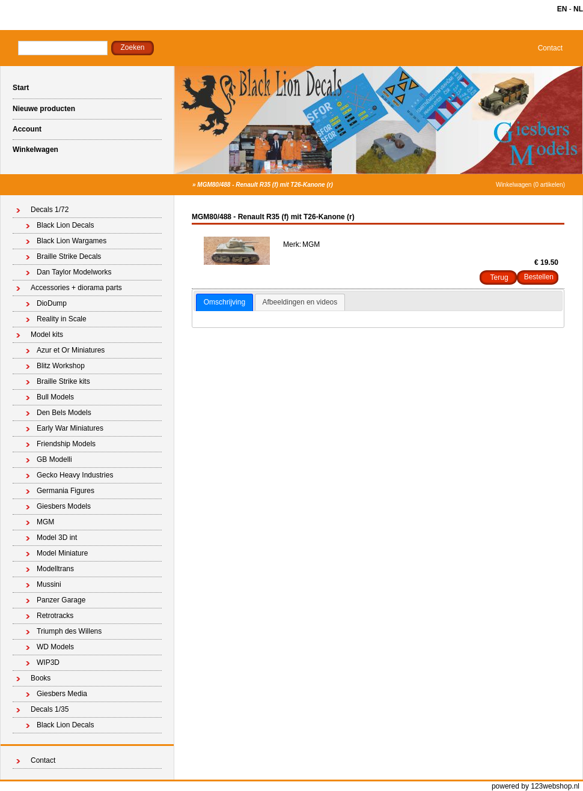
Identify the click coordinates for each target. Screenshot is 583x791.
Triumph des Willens (69, 631)
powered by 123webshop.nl (535, 786)
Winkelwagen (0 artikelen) (530, 184)
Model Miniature (62, 553)
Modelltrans (55, 569)
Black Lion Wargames (71, 241)
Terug (499, 277)
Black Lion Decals (65, 225)
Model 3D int (57, 537)
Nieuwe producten (44, 109)
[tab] (224, 303)
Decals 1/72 (50, 209)
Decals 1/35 (50, 709)
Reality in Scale (62, 319)
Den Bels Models (64, 412)
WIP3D (48, 662)
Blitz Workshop (61, 366)
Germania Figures (65, 490)
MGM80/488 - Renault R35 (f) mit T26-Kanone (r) (265, 184)
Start (21, 87)
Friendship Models (66, 444)
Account (27, 129)
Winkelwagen (35, 149)
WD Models (55, 647)
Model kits (47, 334)
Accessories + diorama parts (76, 287)
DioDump (52, 303)
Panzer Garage (61, 600)
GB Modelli (54, 459)
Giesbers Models (64, 506)
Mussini (49, 584)
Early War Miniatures (70, 428)
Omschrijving (224, 302)
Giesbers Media (62, 693)
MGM (45, 522)
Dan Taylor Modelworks (74, 272)
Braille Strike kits (63, 381)
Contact (550, 48)
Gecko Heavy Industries (75, 475)
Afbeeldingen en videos (300, 302)
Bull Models (55, 397)
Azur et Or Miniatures (71, 350)
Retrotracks (55, 615)
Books (40, 678)
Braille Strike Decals (69, 256)
